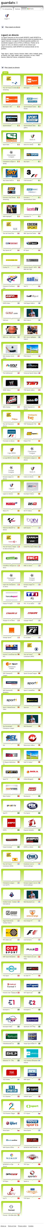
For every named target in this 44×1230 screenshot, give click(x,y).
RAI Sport (26, 87)
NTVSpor (5, 1181)
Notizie (17, 9)
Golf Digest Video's (29, 303)
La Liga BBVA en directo (10, 458)
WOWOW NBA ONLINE (31, 1147)
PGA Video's (27, 356)
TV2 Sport (6, 975)
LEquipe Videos (28, 620)
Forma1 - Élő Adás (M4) (10, 1215)
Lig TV (5, 1198)
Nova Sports (27, 1130)
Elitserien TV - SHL (8, 1060)
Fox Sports (27, 813)
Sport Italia (6, 144)
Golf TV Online (28, 762)
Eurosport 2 (27, 1009)
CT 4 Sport (27, 1113)
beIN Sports (27, 527)
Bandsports (27, 796)
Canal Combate (7, 847)
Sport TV (5, 779)
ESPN (4, 830)
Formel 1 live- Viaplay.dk (10, 992)
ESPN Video (6, 303)
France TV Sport (7, 603)
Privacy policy (22, 1226)
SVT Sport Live (28, 992)
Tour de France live (8, 233)
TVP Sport (27, 1198)
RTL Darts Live (7, 939)
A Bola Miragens (28, 779)
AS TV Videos (28, 511)
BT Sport (26, 250)
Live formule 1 (28, 939)
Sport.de (26, 707)
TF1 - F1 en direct (29, 603)
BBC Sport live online (30, 233)
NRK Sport (27, 1079)
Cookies (30, 1226)
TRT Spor (26, 1164)
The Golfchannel (7, 373)
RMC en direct (28, 565)
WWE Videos (7, 390)
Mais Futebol (6, 796)
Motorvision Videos (29, 745)
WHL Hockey (6, 407)
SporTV (5, 813)
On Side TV (27, 975)
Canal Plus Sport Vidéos (31, 546)
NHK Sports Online (8, 1147)
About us (3, 1226)
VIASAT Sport (28, 1096)
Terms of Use (12, 1226)
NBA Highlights (7, 216)
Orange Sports (7, 637)
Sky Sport (26, 161)
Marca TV (5, 511)
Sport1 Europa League (30, 673)
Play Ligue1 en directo (12, 67)
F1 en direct (27, 637)
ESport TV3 (27, 441)
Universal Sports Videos (31, 373)
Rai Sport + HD (7, 106)
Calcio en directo (28, 477)
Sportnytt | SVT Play (29, 1026)
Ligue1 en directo (8, 494)
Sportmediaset (7, 125)
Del (4, 745)
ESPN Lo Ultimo (28, 847)
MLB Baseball (28, 726)
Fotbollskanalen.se (8, 1043)
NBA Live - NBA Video (9, 337)
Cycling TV (6, 267)
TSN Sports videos (29, 390)
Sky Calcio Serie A (8, 180)
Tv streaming (7, 9)
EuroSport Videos (29, 494)
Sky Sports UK (7, 250)
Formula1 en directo (8, 441)
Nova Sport (6, 1130)
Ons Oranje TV (28, 921)
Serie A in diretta (28, 144)
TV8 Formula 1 (28, 180)
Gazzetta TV (27, 216)
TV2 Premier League (9, 1113)
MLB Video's (27, 320)
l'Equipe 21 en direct (9, 620)
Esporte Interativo (29, 830)
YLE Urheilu (6, 1079)
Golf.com (5, 320)
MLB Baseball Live (29, 902)
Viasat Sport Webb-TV (30, 1043)
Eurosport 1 (6, 1009)
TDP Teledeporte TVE (30, 424)
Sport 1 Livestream (29, 690)
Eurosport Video (7, 1026)
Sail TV (26, 286)
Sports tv (26, 1181)
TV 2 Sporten (7, 1096)
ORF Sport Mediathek (9, 956)
